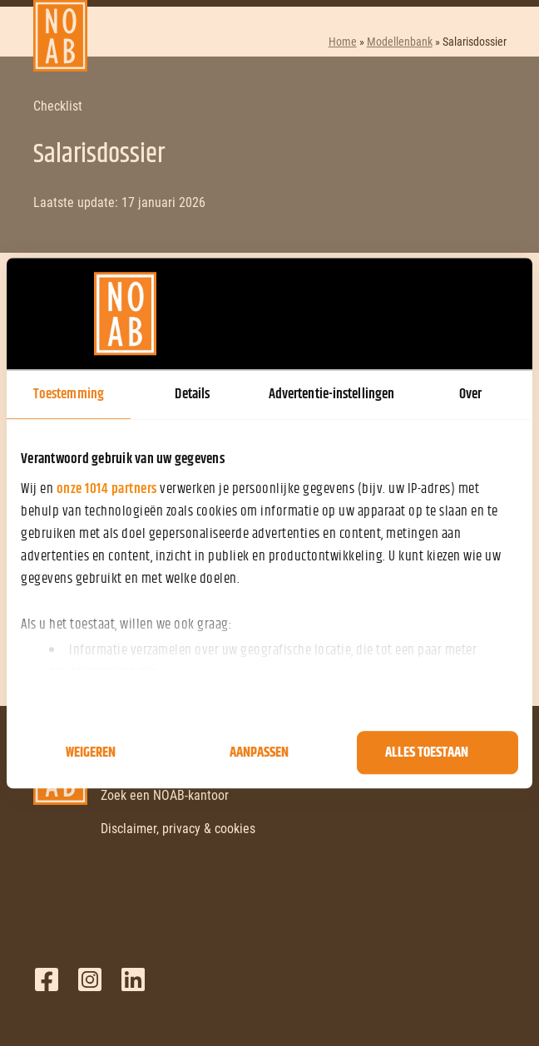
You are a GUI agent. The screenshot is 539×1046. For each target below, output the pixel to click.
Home (343, 41)
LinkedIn (133, 979)
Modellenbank (400, 41)
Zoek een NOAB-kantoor (165, 795)
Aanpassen (259, 752)
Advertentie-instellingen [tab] (331, 394)
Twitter (90, 979)
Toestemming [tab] (68, 394)
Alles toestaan (426, 752)
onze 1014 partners (107, 489)
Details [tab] (192, 394)
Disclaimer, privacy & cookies (178, 828)
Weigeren (91, 752)
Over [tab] (470, 394)
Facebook (46, 979)
